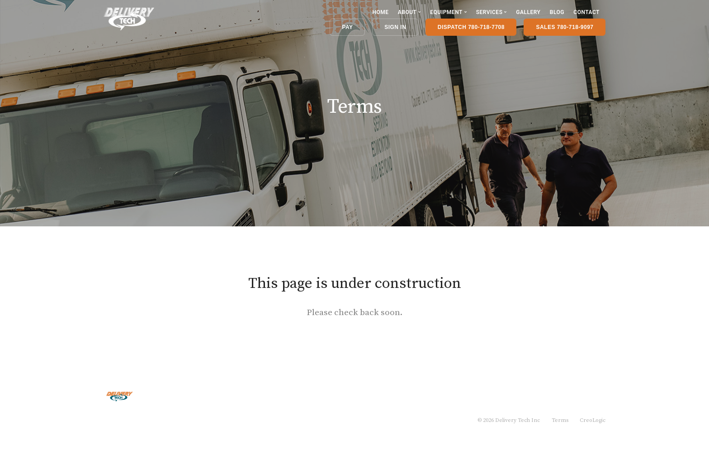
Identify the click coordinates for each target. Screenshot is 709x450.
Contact (586, 12)
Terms (560, 420)
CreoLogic (592, 420)
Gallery (528, 12)
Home (380, 12)
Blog (557, 12)
